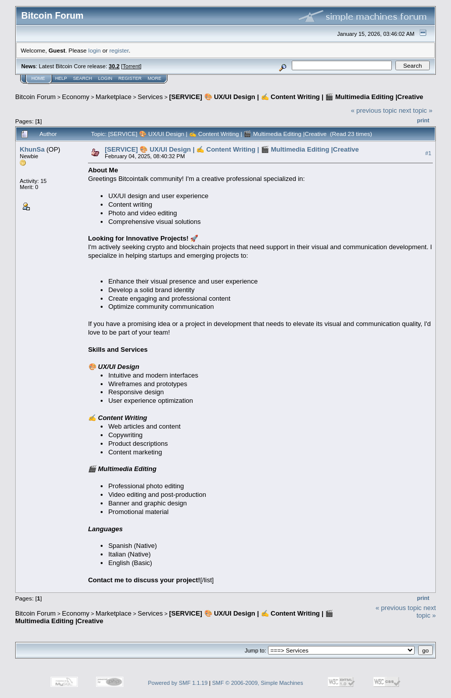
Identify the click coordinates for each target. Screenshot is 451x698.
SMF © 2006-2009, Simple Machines (257, 683)
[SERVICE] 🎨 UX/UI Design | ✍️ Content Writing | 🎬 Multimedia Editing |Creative (296, 97)
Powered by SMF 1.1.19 (178, 683)
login (94, 50)
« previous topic (374, 110)
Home (38, 78)
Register (130, 78)
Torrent (131, 66)
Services (150, 97)
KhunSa (32, 149)
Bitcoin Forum (35, 97)
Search (83, 78)
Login (105, 78)
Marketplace (113, 97)
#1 (428, 153)
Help (61, 78)
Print (423, 120)
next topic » (416, 110)
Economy (75, 97)
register (118, 50)
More (154, 78)
